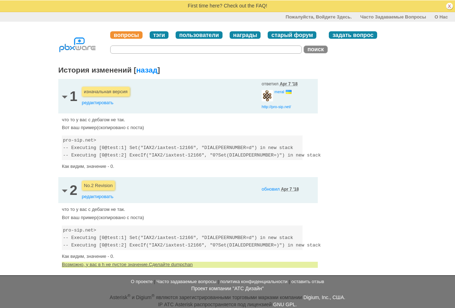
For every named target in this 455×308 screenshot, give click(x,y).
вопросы (126, 35)
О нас (441, 17)
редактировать (97, 102)
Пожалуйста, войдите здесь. (318, 17)
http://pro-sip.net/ (276, 107)
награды (245, 35)
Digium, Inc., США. (325, 297)
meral (279, 92)
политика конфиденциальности (253, 281)
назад (146, 70)
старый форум (292, 35)
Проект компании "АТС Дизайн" (227, 288)
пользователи (199, 35)
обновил (280, 189)
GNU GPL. (285, 304)
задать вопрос (352, 35)
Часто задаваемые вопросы (393, 17)
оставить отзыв (307, 281)
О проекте (141, 281)
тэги (159, 35)
